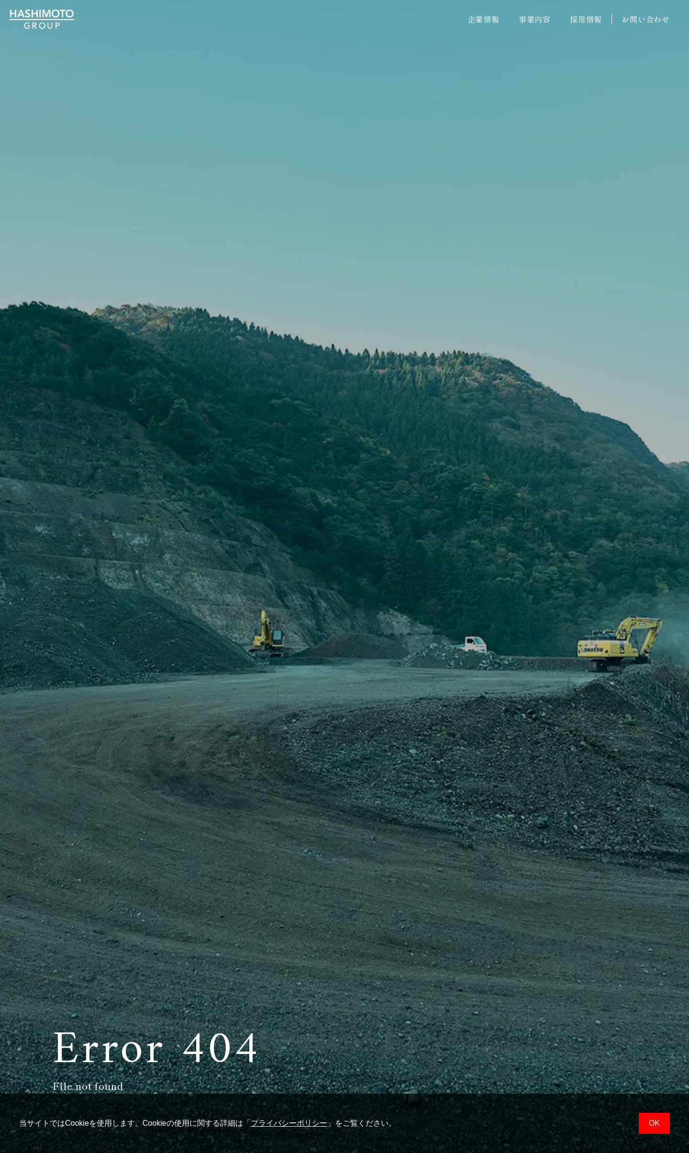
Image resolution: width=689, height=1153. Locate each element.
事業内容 (535, 19)
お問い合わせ (646, 19)
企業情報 (483, 19)
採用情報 (586, 19)
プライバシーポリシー (289, 1123)
